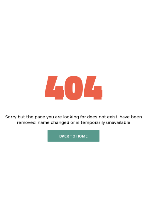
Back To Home (73, 136)
